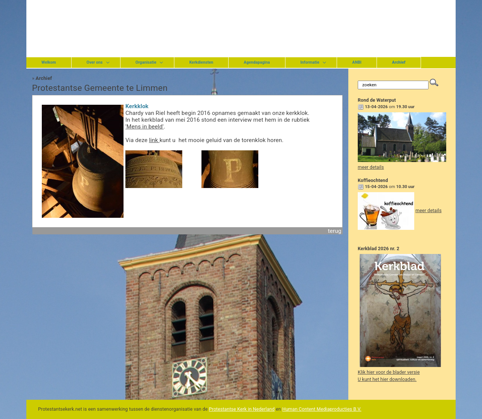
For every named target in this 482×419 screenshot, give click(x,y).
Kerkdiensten (201, 62)
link (154, 140)
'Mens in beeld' (144, 126)
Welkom (48, 62)
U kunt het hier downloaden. (387, 379)
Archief (44, 78)
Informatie (309, 62)
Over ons (95, 62)
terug (335, 231)
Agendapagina (257, 62)
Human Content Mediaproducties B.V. (321, 409)
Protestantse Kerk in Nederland (242, 409)
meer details (371, 167)
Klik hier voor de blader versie (389, 372)
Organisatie (146, 62)
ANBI (357, 62)
